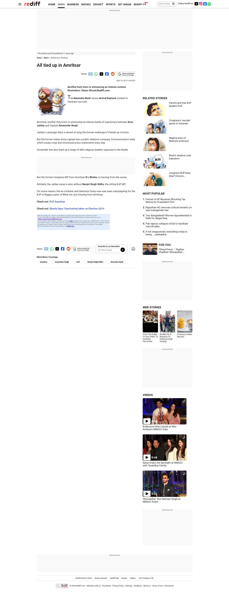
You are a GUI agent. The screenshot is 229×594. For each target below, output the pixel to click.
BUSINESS (73, 4)
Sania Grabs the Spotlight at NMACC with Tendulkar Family (163, 464)
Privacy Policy (118, 586)
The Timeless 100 (146, 578)
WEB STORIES (152, 307)
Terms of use (157, 586)
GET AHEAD (124, 4)
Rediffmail (114, 578)
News (46, 58)
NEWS (61, 4)
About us (147, 586)
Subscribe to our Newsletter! (109, 246)
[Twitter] (196, 4)
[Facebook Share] (106, 74)
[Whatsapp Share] (95, 74)
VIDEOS (148, 395)
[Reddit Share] (112, 74)
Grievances (169, 586)
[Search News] (173, 4)
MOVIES (86, 4)
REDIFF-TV (140, 4)
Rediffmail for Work (84, 578)
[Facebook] (205, 4)
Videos (133, 578)
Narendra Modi (117, 262)
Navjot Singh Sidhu (95, 262)
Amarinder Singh (62, 262)
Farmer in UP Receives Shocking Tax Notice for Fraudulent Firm (165, 200)
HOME (51, 4)
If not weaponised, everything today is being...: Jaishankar (166, 233)
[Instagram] (200, 4)
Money (124, 578)
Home (39, 58)
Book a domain (101, 578)
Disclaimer (106, 586)
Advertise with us (93, 586)
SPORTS (110, 4)
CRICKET (98, 4)
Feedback (138, 586)
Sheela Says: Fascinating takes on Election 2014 (77, 208)
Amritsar (43, 262)
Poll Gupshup (57, 201)
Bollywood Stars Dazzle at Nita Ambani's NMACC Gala (159, 428)
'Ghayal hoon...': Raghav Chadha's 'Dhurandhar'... (171, 251)
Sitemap (128, 586)
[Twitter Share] (101, 74)
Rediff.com (80, 586)
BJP (78, 262)
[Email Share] (90, 74)
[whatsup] (209, 4)
